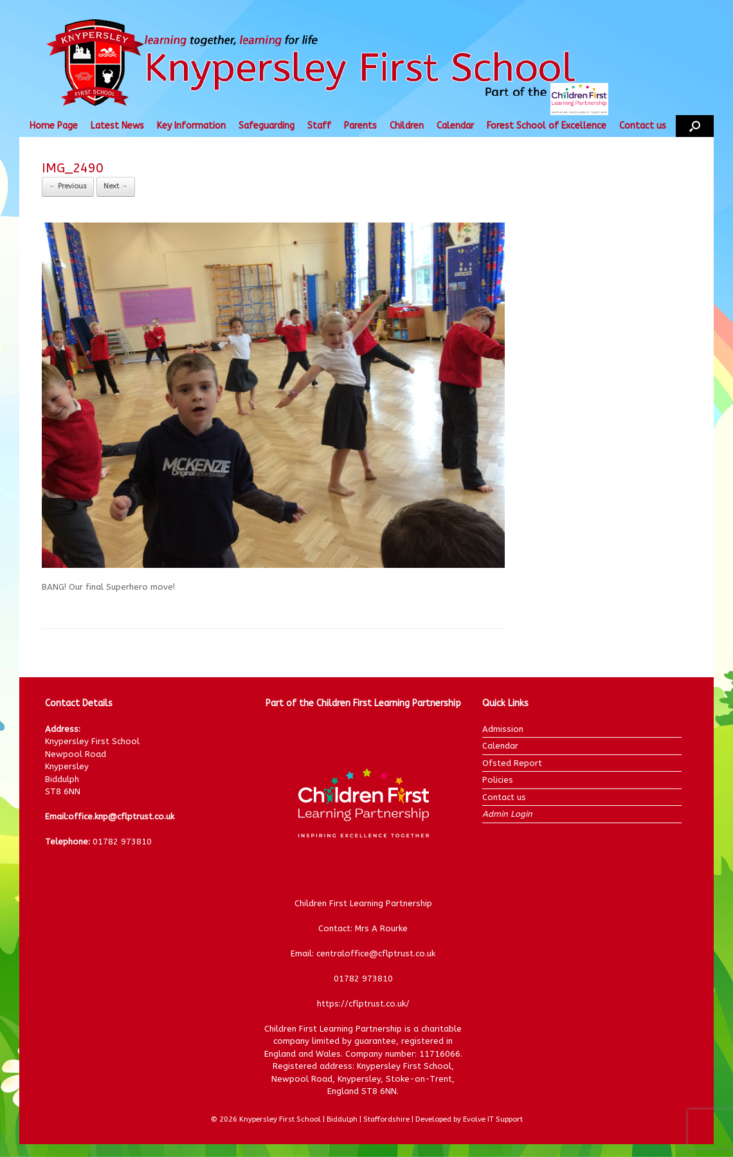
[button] (695, 126)
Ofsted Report (512, 763)
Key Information (191, 125)
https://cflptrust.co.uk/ (363, 1003)
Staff (319, 125)
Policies (497, 780)
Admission (502, 729)
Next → (116, 186)
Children (407, 125)
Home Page (54, 125)
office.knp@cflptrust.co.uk (121, 816)
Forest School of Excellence (546, 125)
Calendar (455, 125)
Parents (360, 125)
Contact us (642, 125)
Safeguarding (266, 125)
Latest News (117, 125)
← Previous (68, 186)
